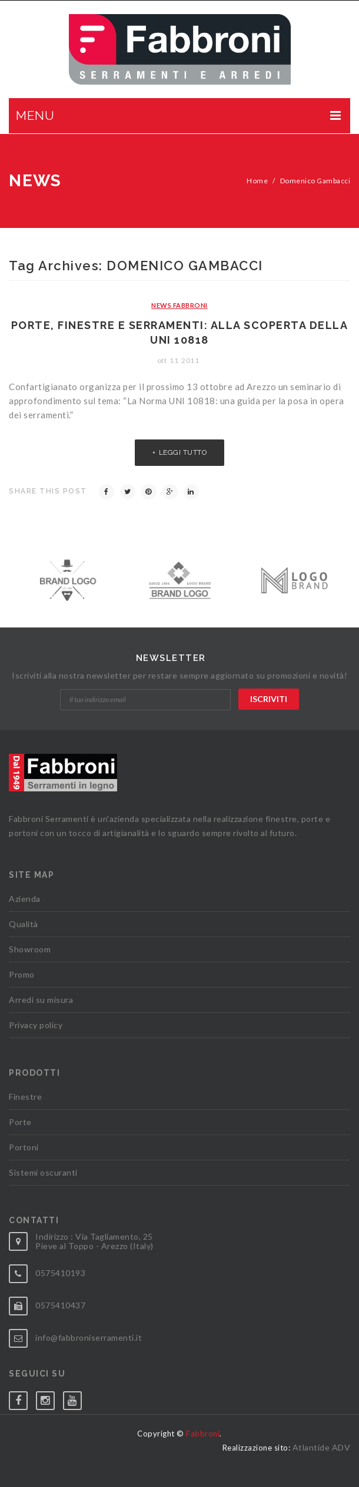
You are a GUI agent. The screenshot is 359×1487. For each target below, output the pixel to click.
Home (257, 180)
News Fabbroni (179, 305)
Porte (20, 1122)
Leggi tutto (183, 452)
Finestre (25, 1097)
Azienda (25, 899)
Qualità (23, 924)
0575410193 (60, 1273)
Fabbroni (203, 1433)
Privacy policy (35, 1025)
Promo (22, 974)
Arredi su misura (41, 1000)
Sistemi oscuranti (43, 1172)
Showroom (30, 949)
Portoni (24, 1147)
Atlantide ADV (321, 1447)
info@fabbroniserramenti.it (88, 1337)
